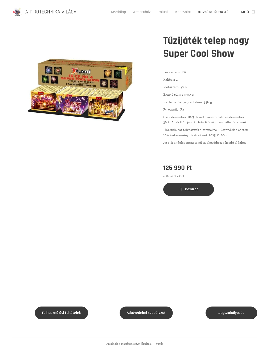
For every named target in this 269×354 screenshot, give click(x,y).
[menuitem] (125, 12)
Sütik (159, 344)
